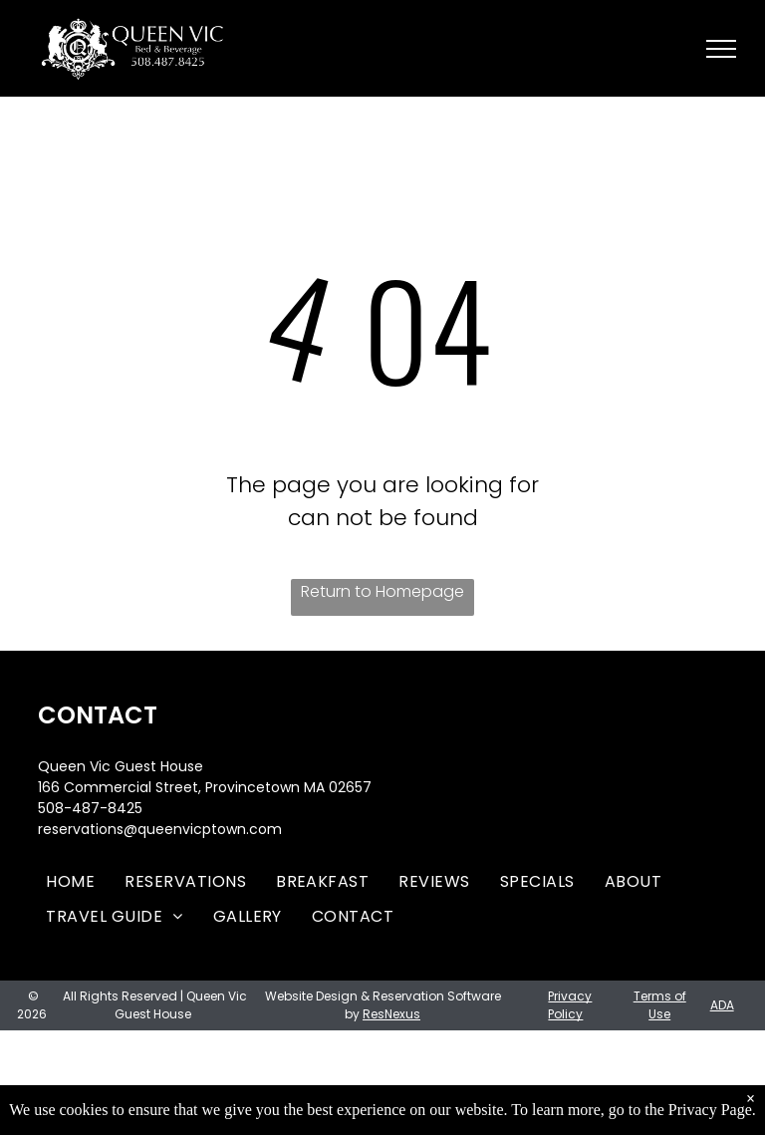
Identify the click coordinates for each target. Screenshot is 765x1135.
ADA (722, 1004)
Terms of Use (660, 1005)
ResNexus (391, 1013)
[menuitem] (70, 881)
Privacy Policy (570, 1005)
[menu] (721, 49)
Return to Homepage (382, 591)
